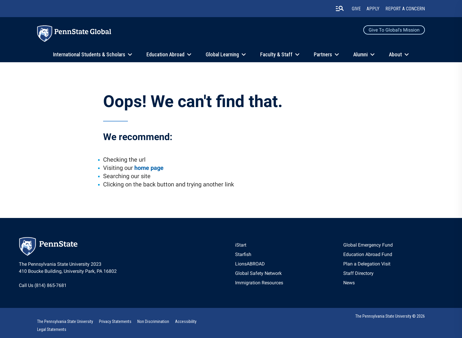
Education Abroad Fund (367, 254)
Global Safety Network (258, 273)
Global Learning (222, 54)
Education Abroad (165, 54)
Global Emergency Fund (368, 245)
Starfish (243, 254)
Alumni (360, 54)
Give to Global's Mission (394, 30)
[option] (259, 245)
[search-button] (340, 8)
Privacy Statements (115, 321)
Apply (373, 9)
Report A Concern (405, 9)
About (395, 54)
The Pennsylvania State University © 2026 (390, 316)
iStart (240, 245)
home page (149, 167)
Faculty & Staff (276, 54)
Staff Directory (358, 273)
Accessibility (186, 321)
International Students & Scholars (89, 54)
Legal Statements (51, 329)
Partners (323, 54)
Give (356, 9)
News (349, 283)
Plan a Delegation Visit (366, 264)
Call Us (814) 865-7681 (43, 285)
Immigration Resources (259, 283)
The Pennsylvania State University (65, 321)
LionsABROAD (250, 264)
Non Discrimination (153, 321)
